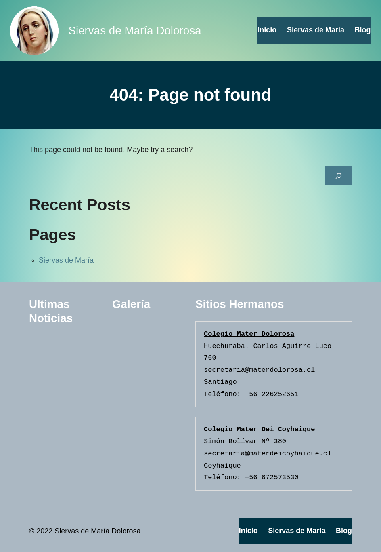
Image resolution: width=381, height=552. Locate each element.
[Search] (338, 175)
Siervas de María (66, 260)
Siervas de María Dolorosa (134, 30)
